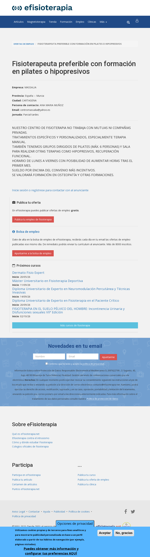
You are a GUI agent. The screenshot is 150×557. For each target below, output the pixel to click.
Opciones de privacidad (75, 523)
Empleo (80, 21)
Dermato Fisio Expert (28, 272)
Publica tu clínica (87, 485)
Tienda (52, 21)
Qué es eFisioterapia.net (26, 433)
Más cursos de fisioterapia (75, 325)
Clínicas (92, 21)
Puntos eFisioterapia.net (26, 490)
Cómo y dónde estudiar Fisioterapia (32, 442)
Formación (66, 21)
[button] (137, 22)
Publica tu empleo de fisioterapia (33, 219)
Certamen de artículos (24, 485)
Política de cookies (79, 512)
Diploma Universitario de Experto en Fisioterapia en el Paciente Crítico (65, 300)
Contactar (34, 512)
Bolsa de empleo (26, 231)
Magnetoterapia (36, 21)
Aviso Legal (18, 512)
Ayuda (46, 512)
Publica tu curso (87, 476)
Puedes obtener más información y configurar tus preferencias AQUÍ (51, 551)
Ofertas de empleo (25, 43)
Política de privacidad (24, 517)
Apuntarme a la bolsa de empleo (33, 253)
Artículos (19, 21)
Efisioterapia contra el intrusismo (30, 438)
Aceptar (105, 533)
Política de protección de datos (102, 397)
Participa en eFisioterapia (26, 476)
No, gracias (124, 533)
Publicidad (59, 512)
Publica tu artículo (22, 480)
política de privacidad (93, 362)
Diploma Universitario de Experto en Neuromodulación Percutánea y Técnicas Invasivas (71, 290)
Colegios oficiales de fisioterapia (30, 447)
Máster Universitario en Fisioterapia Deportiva (47, 281)
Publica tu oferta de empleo (93, 480)
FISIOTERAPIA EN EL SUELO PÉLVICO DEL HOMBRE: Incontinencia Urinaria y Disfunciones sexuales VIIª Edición (68, 310)
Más (103, 21)
